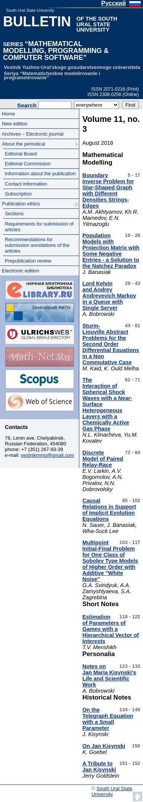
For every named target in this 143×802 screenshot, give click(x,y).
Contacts (16, 427)
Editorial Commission (28, 163)
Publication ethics (21, 204)
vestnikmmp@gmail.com (47, 455)
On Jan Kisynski (103, 746)
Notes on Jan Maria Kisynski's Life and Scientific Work (109, 675)
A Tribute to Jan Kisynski (99, 766)
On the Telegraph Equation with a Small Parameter (107, 719)
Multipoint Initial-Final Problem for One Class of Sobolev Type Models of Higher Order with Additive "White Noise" (110, 560)
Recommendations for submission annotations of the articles (37, 245)
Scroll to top (137, 796)
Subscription (18, 194)
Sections (14, 213)
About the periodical (23, 144)
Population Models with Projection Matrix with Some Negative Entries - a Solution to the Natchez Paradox (111, 250)
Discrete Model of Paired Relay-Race (102, 459)
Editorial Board (21, 154)
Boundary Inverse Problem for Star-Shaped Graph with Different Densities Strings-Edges (108, 190)
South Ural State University (30, 10)
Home (8, 114)
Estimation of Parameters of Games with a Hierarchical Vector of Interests (110, 629)
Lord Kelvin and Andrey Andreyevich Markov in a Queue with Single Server (109, 295)
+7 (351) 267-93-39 (42, 449)
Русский (113, 3)
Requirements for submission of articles (39, 226)
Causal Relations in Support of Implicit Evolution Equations (109, 510)
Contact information (26, 184)
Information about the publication (40, 173)
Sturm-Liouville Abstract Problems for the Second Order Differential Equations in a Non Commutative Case (110, 344)
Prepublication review (28, 261)
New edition (14, 123)
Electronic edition (20, 271)
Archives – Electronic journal (32, 134)
